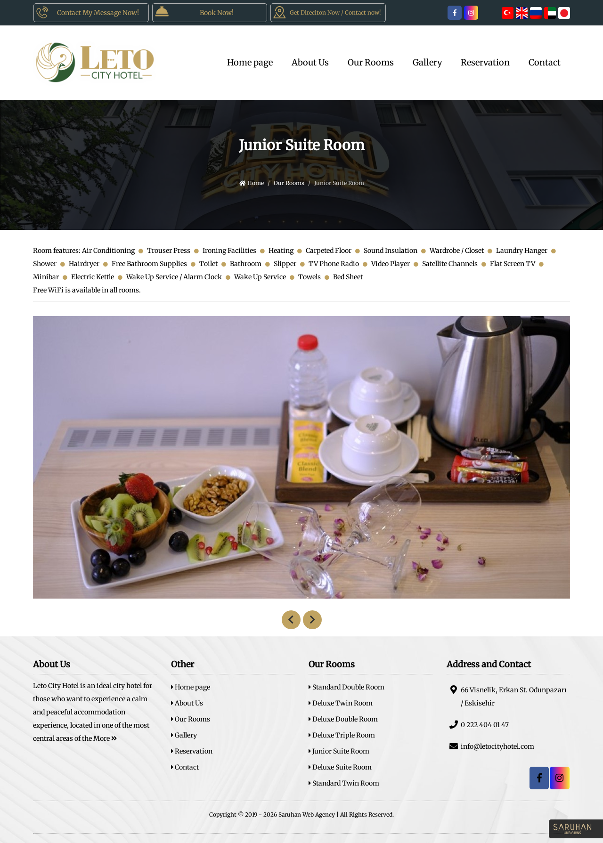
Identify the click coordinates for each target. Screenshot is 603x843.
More (105, 738)
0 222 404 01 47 (478, 724)
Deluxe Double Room (343, 719)
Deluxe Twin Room (341, 703)
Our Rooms (371, 62)
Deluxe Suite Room (340, 767)
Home (251, 182)
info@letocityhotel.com (490, 746)
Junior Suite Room (339, 751)
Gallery (427, 62)
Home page (250, 62)
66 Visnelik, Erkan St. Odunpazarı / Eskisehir (507, 696)
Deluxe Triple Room (342, 735)
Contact (545, 62)
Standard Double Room (346, 687)
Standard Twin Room (344, 783)
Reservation (485, 62)
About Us (310, 62)
